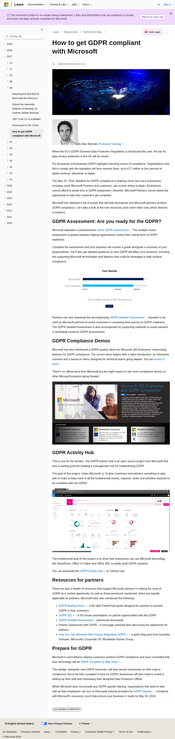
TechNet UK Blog (92, 32)
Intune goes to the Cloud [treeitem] (25, 125)
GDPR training (142, 691)
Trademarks (143, 731)
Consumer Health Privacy (98, 731)
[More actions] (167, 32)
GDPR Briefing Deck (71, 605)
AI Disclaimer (10, 731)
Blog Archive (71, 32)
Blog (46, 731)
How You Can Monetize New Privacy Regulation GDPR (92, 634)
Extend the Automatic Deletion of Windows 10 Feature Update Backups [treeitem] (25, 108)
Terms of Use (126, 731)
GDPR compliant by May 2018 (99, 661)
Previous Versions (30, 731)
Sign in (167, 4)
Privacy (75, 731)
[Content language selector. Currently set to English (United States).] (19, 724)
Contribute (61, 731)
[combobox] (23, 36)
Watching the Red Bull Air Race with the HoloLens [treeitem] (25, 96)
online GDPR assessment (112, 230)
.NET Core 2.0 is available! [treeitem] (26, 119)
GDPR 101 (65, 615)
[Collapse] (41, 29)
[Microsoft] (6, 4)
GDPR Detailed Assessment (127, 317)
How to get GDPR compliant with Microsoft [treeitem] (26, 133)
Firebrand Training (110, 144)
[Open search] (158, 5)
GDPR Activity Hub (91, 571)
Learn (56, 32)
